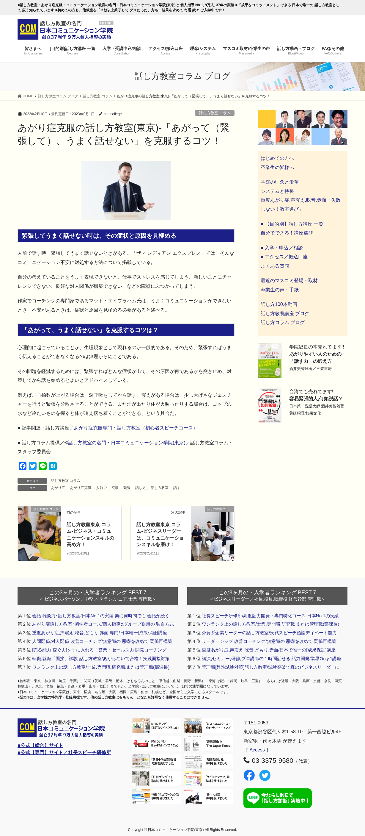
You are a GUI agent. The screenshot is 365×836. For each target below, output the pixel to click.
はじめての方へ (277, 158)
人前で (101, 488)
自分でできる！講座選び (287, 232)
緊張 (126, 488)
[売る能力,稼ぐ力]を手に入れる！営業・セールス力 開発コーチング (99, 649)
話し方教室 (160, 488)
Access (257, 749)
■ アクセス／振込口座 (284, 256)
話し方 (140, 488)
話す (176, 488)
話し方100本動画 (279, 304)
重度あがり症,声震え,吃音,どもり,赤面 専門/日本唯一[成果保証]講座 (99, 632)
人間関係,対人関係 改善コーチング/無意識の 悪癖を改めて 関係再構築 (102, 641)
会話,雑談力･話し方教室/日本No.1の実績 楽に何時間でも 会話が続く (100, 615)
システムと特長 (277, 191)
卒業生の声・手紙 (280, 289)
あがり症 (58, 488)
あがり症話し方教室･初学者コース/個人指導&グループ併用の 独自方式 (103, 623)
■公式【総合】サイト (40, 745)
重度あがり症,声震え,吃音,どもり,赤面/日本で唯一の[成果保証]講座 (269, 649)
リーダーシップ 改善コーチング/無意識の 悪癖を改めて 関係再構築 (269, 641)
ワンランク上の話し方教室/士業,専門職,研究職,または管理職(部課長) (100, 667)
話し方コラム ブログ (283, 322)
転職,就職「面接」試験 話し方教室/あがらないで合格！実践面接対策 (101, 658)
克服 (115, 488)
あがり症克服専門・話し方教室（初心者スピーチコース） (136, 427)
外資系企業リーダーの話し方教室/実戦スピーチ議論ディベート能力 (269, 632)
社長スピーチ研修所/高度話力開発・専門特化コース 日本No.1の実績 (270, 615)
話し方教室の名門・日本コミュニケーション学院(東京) (126, 442)
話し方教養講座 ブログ (285, 313)
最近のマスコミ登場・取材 (289, 280)
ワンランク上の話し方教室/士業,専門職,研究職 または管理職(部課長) (270, 623)
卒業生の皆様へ (277, 167)
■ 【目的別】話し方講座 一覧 (292, 223)
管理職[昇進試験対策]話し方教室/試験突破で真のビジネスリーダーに (270, 667)
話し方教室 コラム (215, 113)
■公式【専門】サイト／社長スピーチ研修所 (64, 752)
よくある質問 (275, 265)
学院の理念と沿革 (280, 182)
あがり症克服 (80, 488)
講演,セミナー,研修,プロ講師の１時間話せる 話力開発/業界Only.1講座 (271, 658)
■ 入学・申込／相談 (282, 247)
